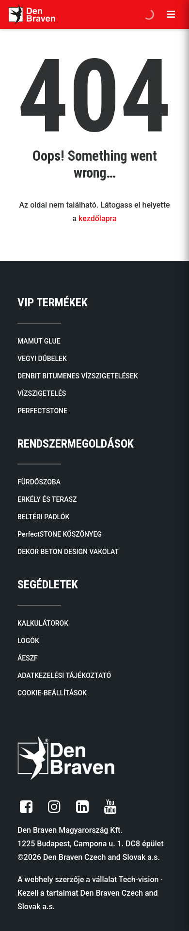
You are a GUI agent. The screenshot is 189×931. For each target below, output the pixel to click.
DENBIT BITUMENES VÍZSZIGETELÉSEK (77, 376)
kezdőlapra (97, 218)
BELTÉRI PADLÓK (43, 517)
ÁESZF (27, 658)
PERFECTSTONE (42, 411)
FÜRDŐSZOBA (39, 482)
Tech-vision (139, 879)
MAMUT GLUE (39, 341)
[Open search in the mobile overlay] (148, 14)
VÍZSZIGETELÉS (41, 393)
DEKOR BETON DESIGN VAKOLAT (68, 552)
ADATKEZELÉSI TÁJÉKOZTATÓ (64, 675)
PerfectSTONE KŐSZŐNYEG (59, 534)
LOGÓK (28, 641)
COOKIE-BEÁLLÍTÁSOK (52, 693)
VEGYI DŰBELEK (42, 358)
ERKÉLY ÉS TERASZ (47, 499)
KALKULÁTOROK (42, 623)
